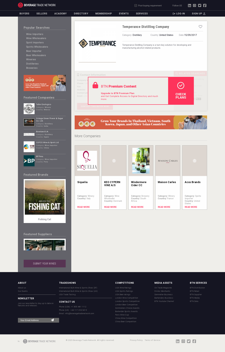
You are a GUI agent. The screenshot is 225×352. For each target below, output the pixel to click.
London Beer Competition (126, 305)
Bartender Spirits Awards (126, 311)
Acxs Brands (192, 182)
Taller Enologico (43, 104)
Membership (103, 13)
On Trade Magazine (163, 288)
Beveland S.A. (42, 131)
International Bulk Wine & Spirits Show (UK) (78, 291)
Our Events (23, 291)
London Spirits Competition (127, 301)
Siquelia (82, 182)
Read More (83, 207)
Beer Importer (34, 51)
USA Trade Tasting (67, 294)
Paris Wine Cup (122, 315)
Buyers (24, 13)
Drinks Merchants (162, 291)
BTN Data (194, 301)
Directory (81, 13)
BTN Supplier (196, 294)
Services (142, 13)
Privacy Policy (136, 340)
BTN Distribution (197, 288)
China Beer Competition (125, 321)
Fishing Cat (44, 219)
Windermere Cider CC (139, 184)
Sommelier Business (163, 294)
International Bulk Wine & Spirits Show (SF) (78, 288)
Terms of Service (152, 340)
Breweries (32, 68)
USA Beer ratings (122, 294)
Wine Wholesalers (36, 38)
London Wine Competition (126, 298)
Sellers (41, 13)
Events (124, 13)
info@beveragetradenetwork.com (79, 313)
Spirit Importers (35, 42)
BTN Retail (194, 291)
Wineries (31, 59)
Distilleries (32, 63)
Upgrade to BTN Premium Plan (117, 93)
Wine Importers (34, 34)
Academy (60, 13)
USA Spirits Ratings (124, 291)
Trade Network (37, 5)
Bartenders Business (163, 298)
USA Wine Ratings (123, 288)
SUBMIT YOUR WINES (44, 263)
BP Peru (39, 156)
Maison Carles (167, 182)
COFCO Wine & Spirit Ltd (47, 142)
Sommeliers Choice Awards (127, 308)
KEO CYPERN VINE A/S (112, 184)
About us (22, 288)
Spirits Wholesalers (37, 46)
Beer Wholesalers (36, 55)
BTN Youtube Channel (164, 301)
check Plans (180, 90)
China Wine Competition (126, 318)
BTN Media (195, 298)
